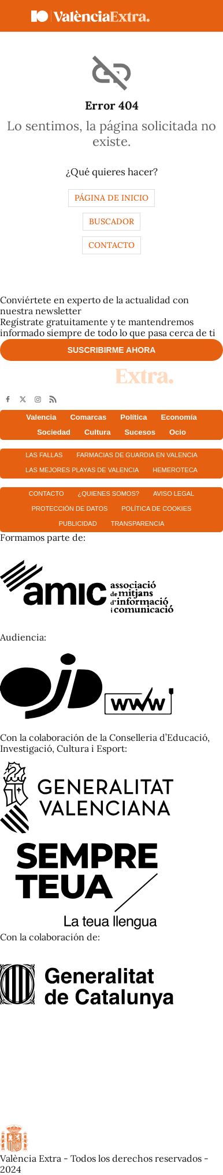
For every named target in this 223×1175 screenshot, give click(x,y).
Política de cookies (156, 508)
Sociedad (53, 432)
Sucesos (139, 432)
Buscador (111, 221)
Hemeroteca (175, 469)
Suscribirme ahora (112, 350)
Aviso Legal (173, 493)
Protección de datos (70, 508)
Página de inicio (111, 198)
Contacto (111, 245)
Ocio (177, 432)
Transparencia (138, 523)
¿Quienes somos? (108, 493)
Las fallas (43, 454)
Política (133, 417)
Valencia (41, 417)
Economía (179, 417)
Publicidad (78, 523)
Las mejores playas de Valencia (82, 469)
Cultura (97, 432)
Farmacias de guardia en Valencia (136, 454)
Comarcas (88, 417)
